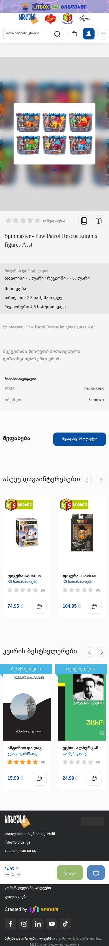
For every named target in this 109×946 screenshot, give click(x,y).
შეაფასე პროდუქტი (79, 439)
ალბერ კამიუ (74, 753)
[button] (28, 19)
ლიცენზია (47, 938)
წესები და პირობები (20, 938)
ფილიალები (16, 896)
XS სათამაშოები (22, 581)
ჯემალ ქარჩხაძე (22, 753)
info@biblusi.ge (18, 842)
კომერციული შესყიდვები (28, 887)
